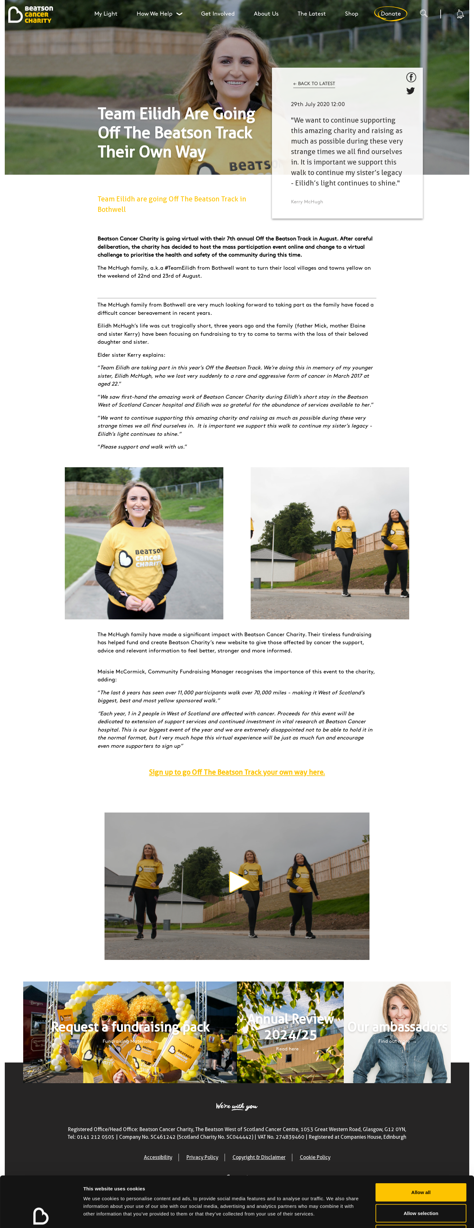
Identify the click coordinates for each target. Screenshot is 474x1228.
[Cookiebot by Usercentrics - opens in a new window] (41, 1215)
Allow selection (420, 1165)
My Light (106, 14)
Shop (351, 14)
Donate (390, 13)
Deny (421, 1186)
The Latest (312, 14)
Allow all (421, 1144)
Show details (333, 1215)
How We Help (160, 14)
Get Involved (218, 14)
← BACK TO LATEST (314, 84)
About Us (266, 14)
